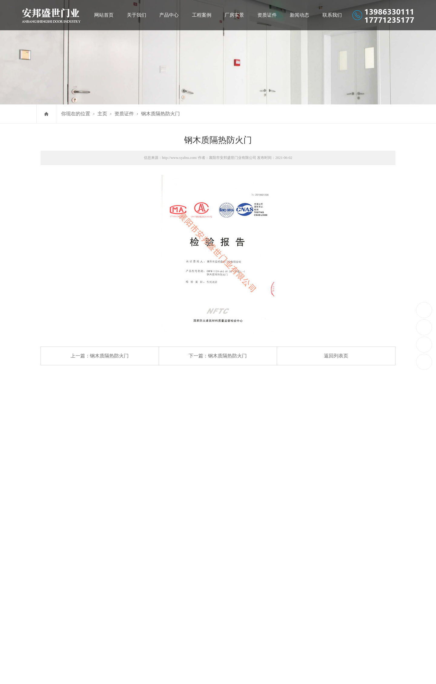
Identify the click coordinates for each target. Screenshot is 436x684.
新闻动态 (299, 15)
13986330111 (424, 309)
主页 (102, 113)
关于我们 (136, 15)
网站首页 (104, 15)
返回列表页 (336, 355)
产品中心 (169, 15)
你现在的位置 (75, 113)
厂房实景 (234, 15)
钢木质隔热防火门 (160, 113)
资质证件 (267, 15)
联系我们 (332, 15)
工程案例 (201, 15)
